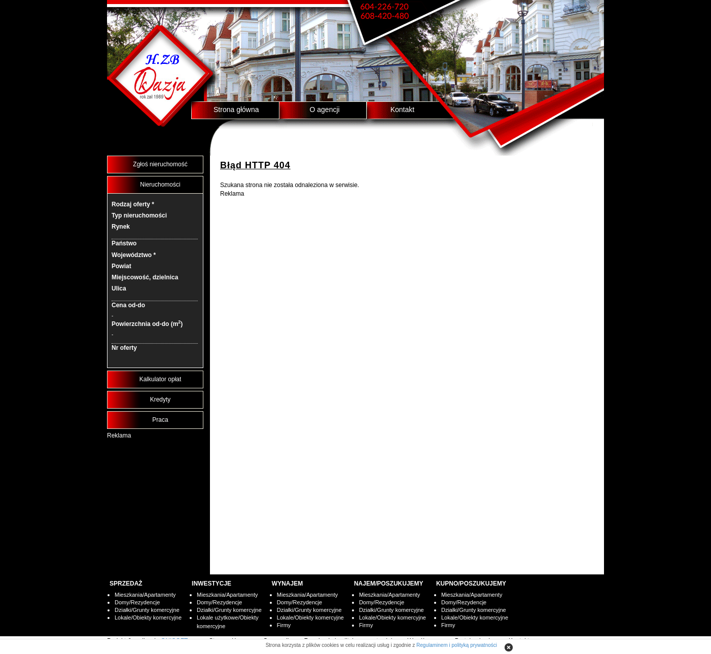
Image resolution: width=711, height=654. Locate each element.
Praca (160, 419)
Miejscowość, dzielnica (145, 277)
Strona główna (236, 109)
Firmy (284, 625)
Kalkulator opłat (160, 379)
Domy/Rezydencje (137, 602)
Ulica (119, 288)
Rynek (121, 226)
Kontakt (402, 109)
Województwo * (134, 255)
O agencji (325, 109)
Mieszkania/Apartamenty (145, 595)
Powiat (121, 266)
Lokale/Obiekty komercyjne (148, 617)
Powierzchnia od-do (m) (147, 324)
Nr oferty (124, 347)
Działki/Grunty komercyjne (147, 610)
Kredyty (160, 399)
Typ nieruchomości (139, 215)
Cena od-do (128, 305)
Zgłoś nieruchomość (160, 164)
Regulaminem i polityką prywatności (456, 645)
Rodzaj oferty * (133, 204)
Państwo (124, 243)
